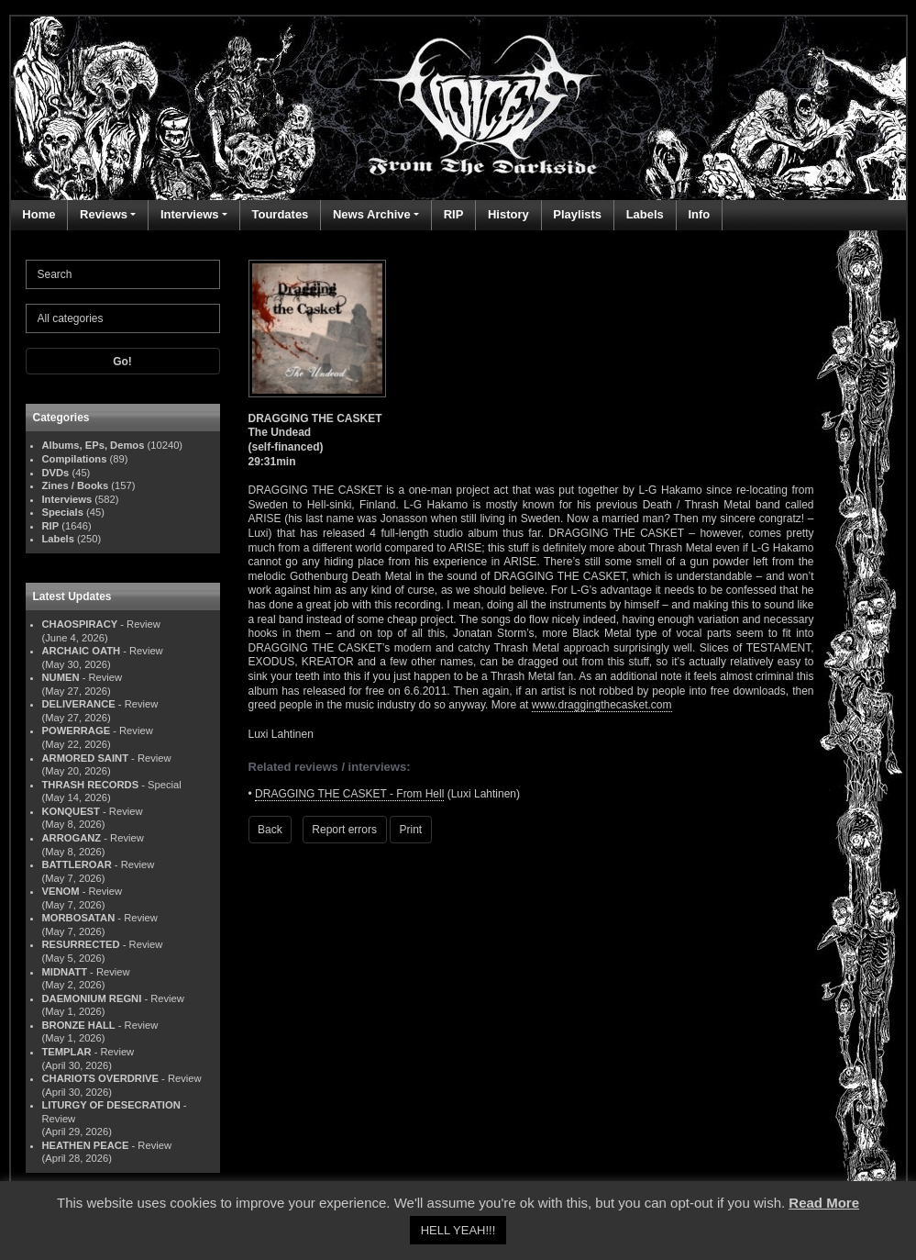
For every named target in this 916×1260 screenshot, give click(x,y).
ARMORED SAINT (85, 758)
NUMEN (61, 677)
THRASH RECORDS (90, 784)
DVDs (56, 472)
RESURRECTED (81, 944)
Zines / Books (75, 485)
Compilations (74, 458)
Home (38, 214)
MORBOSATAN (79, 917)
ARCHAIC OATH (81, 650)
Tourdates (279, 214)
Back (270, 829)
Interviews (189, 214)
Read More (824, 1202)
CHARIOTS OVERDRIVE (100, 1078)
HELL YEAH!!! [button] (458, 1230)
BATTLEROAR (77, 864)
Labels (645, 214)
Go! (122, 361)
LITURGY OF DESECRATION (111, 1104)
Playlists (577, 214)
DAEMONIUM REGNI (92, 998)
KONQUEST (71, 811)
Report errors (344, 829)
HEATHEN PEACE (85, 1145)
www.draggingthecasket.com (602, 704)
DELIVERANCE (79, 703)
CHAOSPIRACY (80, 624)
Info (699, 214)
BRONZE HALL (79, 1025)
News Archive (372, 214)
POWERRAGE (76, 730)
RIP (454, 214)
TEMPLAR (67, 1051)
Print (411, 829)
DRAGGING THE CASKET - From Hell (349, 793)
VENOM (61, 891)
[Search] (123, 274)
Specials (62, 512)
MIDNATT (65, 971)
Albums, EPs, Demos (93, 445)
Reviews (103, 214)
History (508, 214)
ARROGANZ (72, 837)
